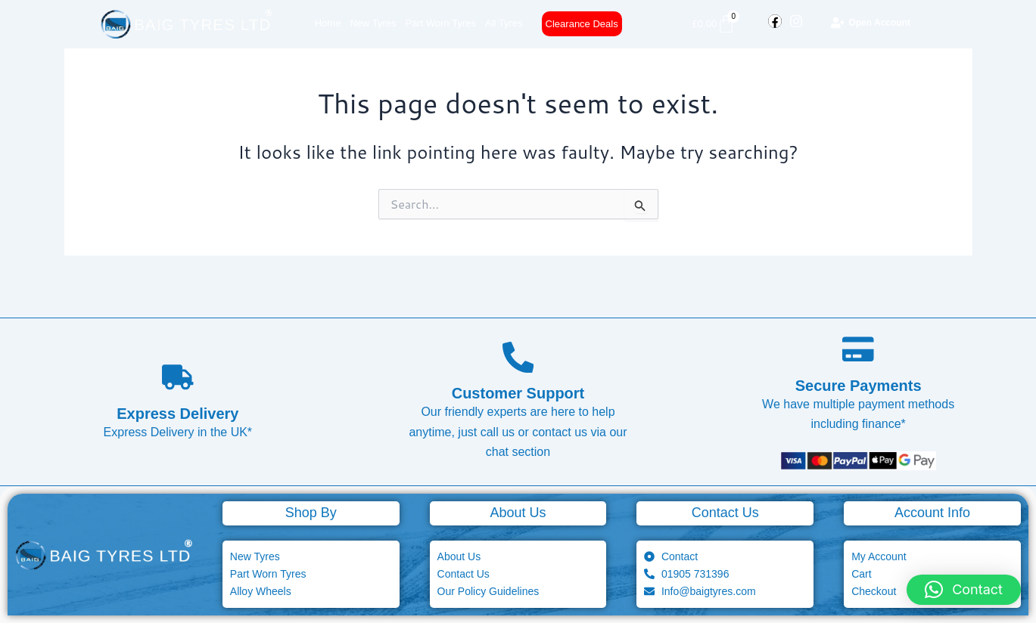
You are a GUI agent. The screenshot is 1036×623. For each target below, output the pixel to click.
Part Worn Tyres (441, 23)
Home (328, 23)
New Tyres (373, 23)
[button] (964, 590)
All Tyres (504, 23)
